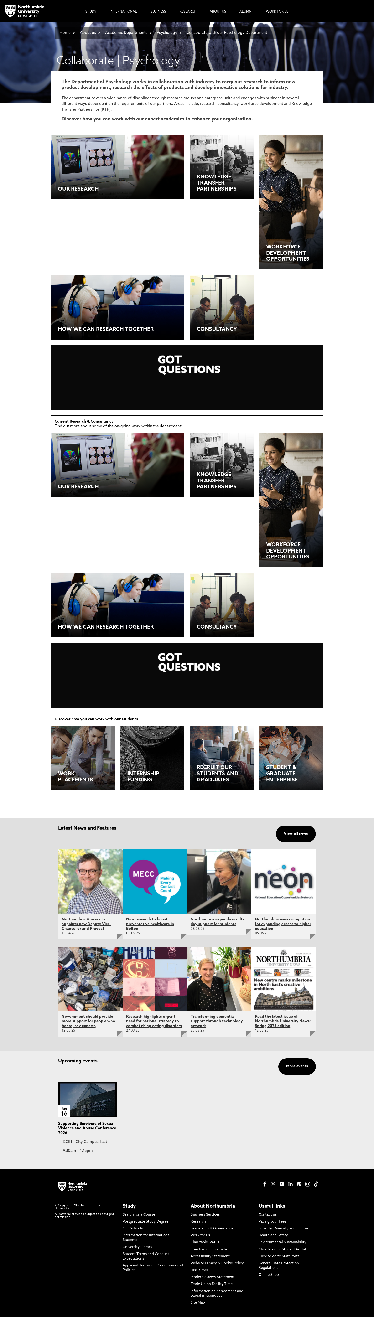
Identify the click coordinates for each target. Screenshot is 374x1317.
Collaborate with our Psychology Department (227, 33)
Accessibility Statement (210, 1256)
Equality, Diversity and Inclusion (285, 1228)
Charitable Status (205, 1242)
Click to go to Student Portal (282, 1249)
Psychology (167, 33)
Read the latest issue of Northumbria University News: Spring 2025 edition (283, 1021)
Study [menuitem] (90, 12)
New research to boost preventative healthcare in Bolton (150, 924)
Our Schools (133, 1228)
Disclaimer (199, 1270)
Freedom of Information (210, 1249)
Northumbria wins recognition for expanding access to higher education (283, 924)
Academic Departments (126, 33)
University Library (137, 1247)
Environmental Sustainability (282, 1242)
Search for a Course (139, 1215)
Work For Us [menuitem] (277, 12)
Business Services (205, 1215)
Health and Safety (273, 1235)
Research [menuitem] (187, 12)
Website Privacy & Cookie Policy (217, 1263)
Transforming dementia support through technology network (217, 1021)
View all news (296, 834)
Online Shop (269, 1275)
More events (297, 1066)
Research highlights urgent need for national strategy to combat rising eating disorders (154, 1021)
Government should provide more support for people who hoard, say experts (88, 1021)
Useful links (272, 1206)
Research (198, 1222)
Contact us (268, 1215)
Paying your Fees (272, 1222)
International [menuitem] (123, 12)
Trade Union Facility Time (212, 1284)
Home (65, 33)
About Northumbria (213, 1206)
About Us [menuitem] (218, 12)
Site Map (198, 1303)
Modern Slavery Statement (212, 1277)
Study (129, 1206)
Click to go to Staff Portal (280, 1256)
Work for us (200, 1235)
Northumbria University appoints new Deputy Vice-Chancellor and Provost (86, 924)
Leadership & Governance (212, 1228)
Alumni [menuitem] (246, 12)
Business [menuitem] (158, 12)
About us (88, 33)
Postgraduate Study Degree (145, 1222)
